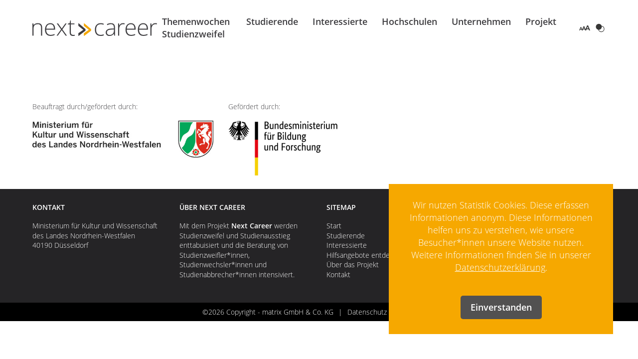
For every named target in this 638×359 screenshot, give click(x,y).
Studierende (272, 21)
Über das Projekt (352, 264)
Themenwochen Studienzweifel (196, 27)
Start (333, 225)
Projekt (540, 21)
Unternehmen (481, 21)
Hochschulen (409, 21)
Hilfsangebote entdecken (365, 255)
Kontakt (338, 274)
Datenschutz (367, 312)
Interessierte (340, 21)
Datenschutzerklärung (500, 267)
